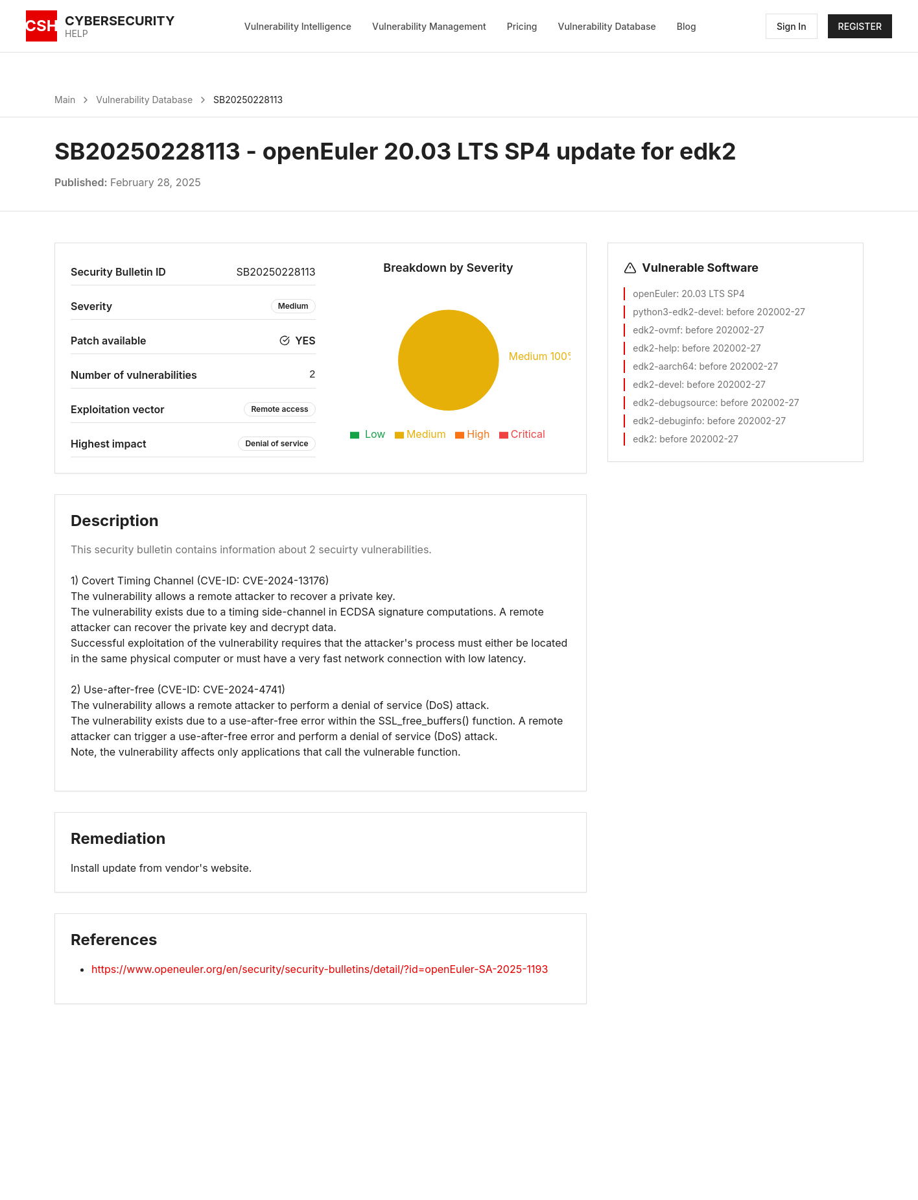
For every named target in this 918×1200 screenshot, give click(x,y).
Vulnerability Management (429, 26)
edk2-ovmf (656, 329)
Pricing (522, 26)
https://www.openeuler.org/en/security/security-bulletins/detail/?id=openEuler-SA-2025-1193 (319, 969)
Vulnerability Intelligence (297, 26)
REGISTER (860, 26)
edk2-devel (657, 384)
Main (64, 99)
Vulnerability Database (607, 26)
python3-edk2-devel (677, 311)
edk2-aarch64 (663, 366)
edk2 (643, 438)
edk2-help (655, 348)
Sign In (791, 26)
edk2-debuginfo (667, 420)
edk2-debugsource (674, 402)
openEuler (654, 293)
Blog (686, 26)
